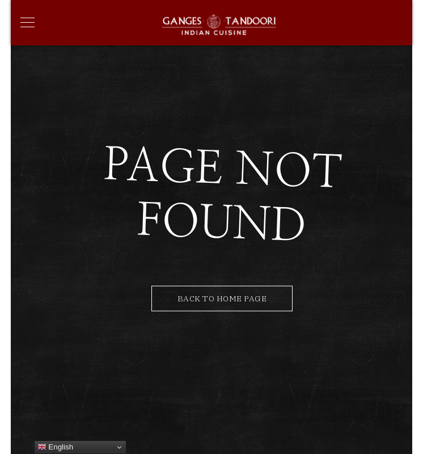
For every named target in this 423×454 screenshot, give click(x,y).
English (55, 447)
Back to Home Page (222, 298)
